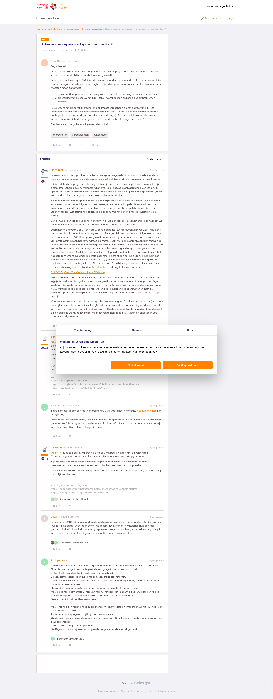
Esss (53, 61)
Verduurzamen (80, 134)
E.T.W (54, 516)
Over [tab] (190, 329)
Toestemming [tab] (83, 329)
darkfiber (56, 447)
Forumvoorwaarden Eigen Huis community (122, 691)
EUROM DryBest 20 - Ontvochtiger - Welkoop (78, 272)
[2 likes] (69, 499)
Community (43, 29)
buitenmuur (100, 134)
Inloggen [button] (230, 18)
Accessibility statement (162, 691)
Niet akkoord (136, 365)
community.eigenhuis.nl (221, 6)
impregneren (60, 134)
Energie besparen (92, 29)
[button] (211, 18)
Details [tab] (136, 329)
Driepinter (57, 170)
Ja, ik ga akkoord (188, 365)
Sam (53, 405)
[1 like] (67, 639)
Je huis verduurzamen (66, 29)
